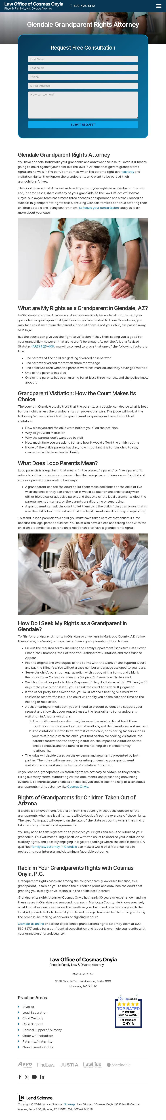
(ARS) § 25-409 (42, 346)
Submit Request (83, 124)
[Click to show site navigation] (159, 6)
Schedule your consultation (99, 208)
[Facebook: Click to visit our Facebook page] (20, 1077)
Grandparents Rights (37, 1047)
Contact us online (31, 924)
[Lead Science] (35, 1098)
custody (128, 172)
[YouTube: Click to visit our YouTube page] (34, 1077)
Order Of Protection (37, 1036)
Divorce (28, 1007)
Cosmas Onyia (77, 787)
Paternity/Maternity (37, 1041)
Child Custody (32, 1018)
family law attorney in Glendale (54, 847)
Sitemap (69, 1104)
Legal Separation (34, 1013)
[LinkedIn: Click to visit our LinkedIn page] (42, 1077)
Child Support (32, 1024)
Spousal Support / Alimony (42, 1030)
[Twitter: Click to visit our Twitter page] (26, 1077)
